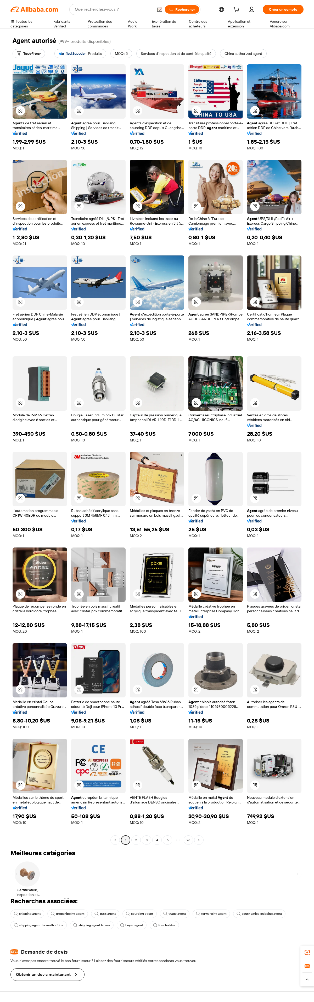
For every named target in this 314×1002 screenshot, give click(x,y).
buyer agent (131, 925)
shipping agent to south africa (38, 925)
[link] (307, 952)
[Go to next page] (199, 840)
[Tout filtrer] (29, 53)
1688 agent (105, 914)
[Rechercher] (182, 9)
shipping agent (27, 914)
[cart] (237, 10)
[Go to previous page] (115, 840)
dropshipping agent (68, 914)
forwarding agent (211, 914)
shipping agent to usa (91, 925)
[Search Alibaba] (113, 9)
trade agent (174, 914)
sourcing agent (139, 914)
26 (188, 840)
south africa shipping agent (259, 914)
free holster (164, 925)
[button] (159, 9)
